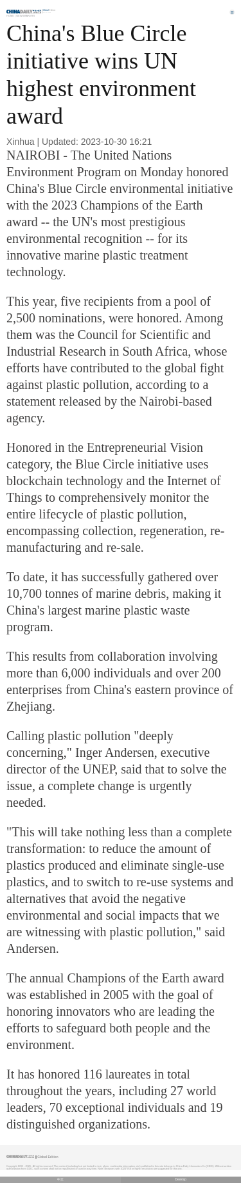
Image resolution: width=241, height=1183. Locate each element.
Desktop (180, 1179)
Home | (10, 15)
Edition (49, 10)
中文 (60, 1179)
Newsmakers (25, 15)
